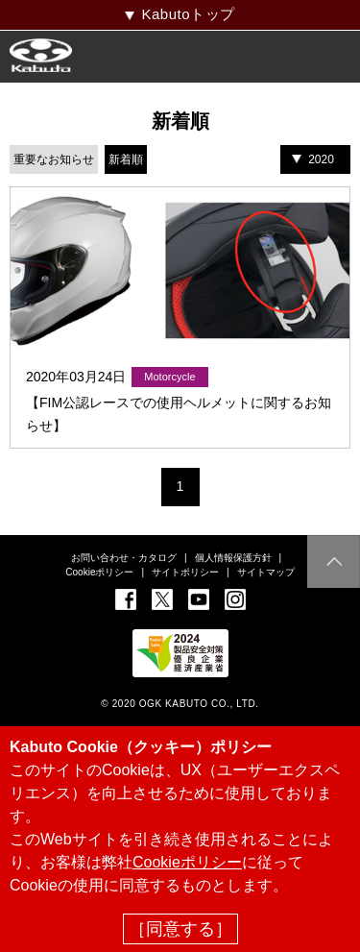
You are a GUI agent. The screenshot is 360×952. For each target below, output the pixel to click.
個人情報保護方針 (233, 557)
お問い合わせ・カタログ (124, 557)
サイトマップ (266, 572)
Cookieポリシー (99, 572)
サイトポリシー (185, 572)
